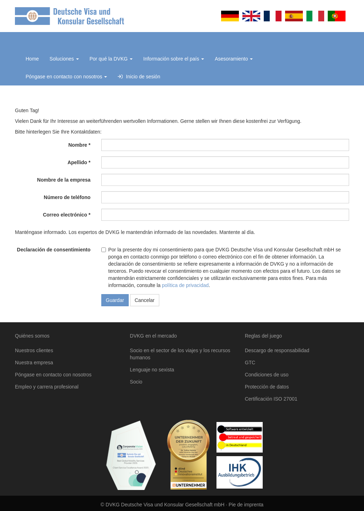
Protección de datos (267, 387)
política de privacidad (185, 285)
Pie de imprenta (246, 504)
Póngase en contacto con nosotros (66, 76)
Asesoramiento (234, 59)
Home (32, 59)
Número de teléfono (67, 197)
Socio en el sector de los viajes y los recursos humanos (180, 354)
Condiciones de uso (267, 374)
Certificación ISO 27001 (271, 399)
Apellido (77, 162)
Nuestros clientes (34, 350)
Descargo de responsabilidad (277, 350)
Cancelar (145, 300)
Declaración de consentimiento (54, 249)
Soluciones (64, 59)
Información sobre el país (173, 59)
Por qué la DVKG (111, 59)
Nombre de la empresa (63, 180)
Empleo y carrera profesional (47, 387)
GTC (250, 362)
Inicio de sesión (139, 76)
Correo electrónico (65, 215)
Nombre (77, 145)
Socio (136, 382)
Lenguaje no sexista (152, 369)
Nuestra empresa (34, 362)
